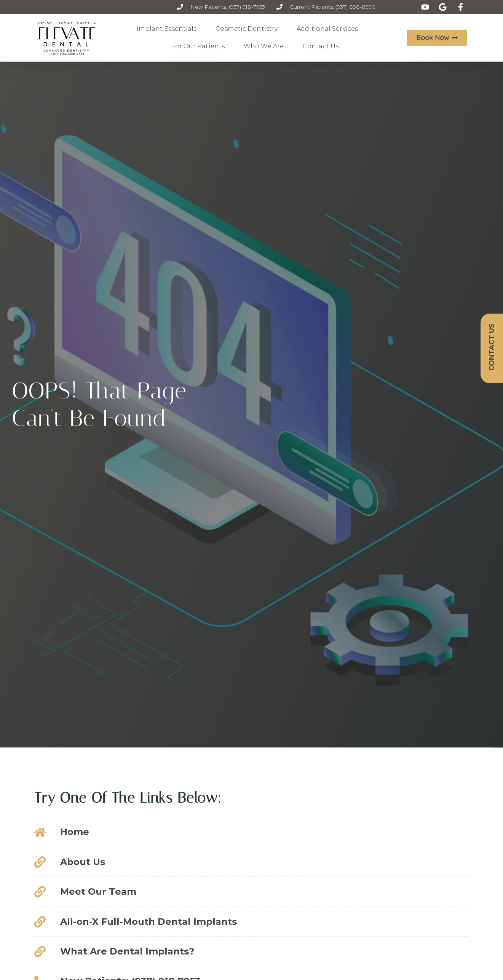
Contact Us (322, 46)
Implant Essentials (169, 29)
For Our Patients (199, 46)
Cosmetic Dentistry (248, 29)
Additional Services (329, 29)
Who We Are (265, 46)
